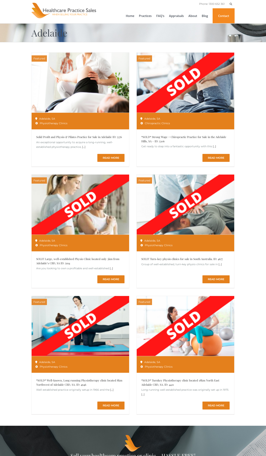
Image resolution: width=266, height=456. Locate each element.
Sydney (105, 451)
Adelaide (44, 118)
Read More (220, 184)
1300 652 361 (45, 450)
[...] (83, 147)
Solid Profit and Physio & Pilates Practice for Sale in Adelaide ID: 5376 (79, 137)
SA (53, 118)
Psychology (91, 451)
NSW (114, 451)
